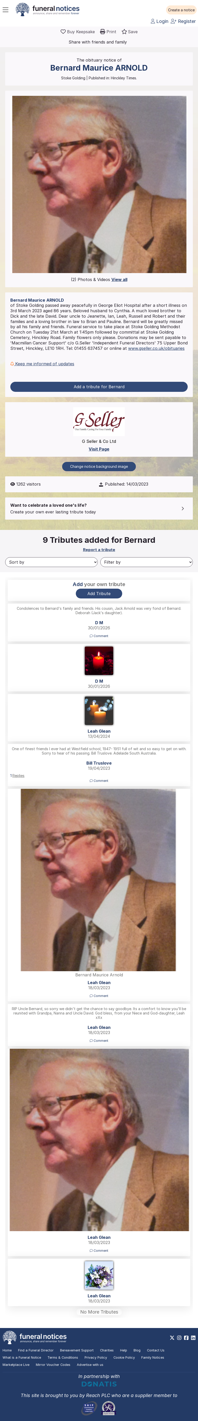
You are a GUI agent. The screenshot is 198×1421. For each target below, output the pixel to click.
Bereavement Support (77, 1350)
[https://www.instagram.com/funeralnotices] (179, 1338)
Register (183, 21)
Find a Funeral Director (36, 1350)
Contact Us (155, 1350)
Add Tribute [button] (99, 593)
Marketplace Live (16, 1365)
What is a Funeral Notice (22, 1357)
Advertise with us (90, 1365)
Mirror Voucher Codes (53, 1365)
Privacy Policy (96, 1357)
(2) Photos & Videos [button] (99, 279)
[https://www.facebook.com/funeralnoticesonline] (186, 1338)
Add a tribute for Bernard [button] (99, 386)
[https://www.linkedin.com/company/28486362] (193, 1338)
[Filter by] (146, 562)
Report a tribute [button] (99, 549)
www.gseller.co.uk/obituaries (156, 348)
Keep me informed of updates (42, 363)
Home (7, 1350)
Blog (137, 1350)
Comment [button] (99, 636)
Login (159, 21)
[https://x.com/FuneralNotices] (172, 1338)
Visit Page (99, 449)
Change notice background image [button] (99, 466)
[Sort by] (51, 562)
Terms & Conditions (62, 1357)
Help (123, 1350)
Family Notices (152, 1357)
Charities (107, 1350)
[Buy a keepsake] (78, 31)
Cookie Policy (124, 1357)
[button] (181, 10)
